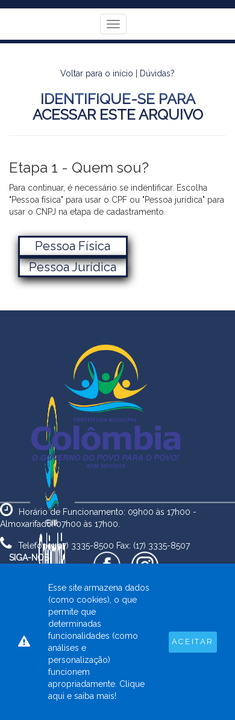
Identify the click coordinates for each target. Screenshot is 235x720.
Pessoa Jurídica (72, 267)
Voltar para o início (96, 73)
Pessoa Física (72, 246)
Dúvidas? (157, 73)
